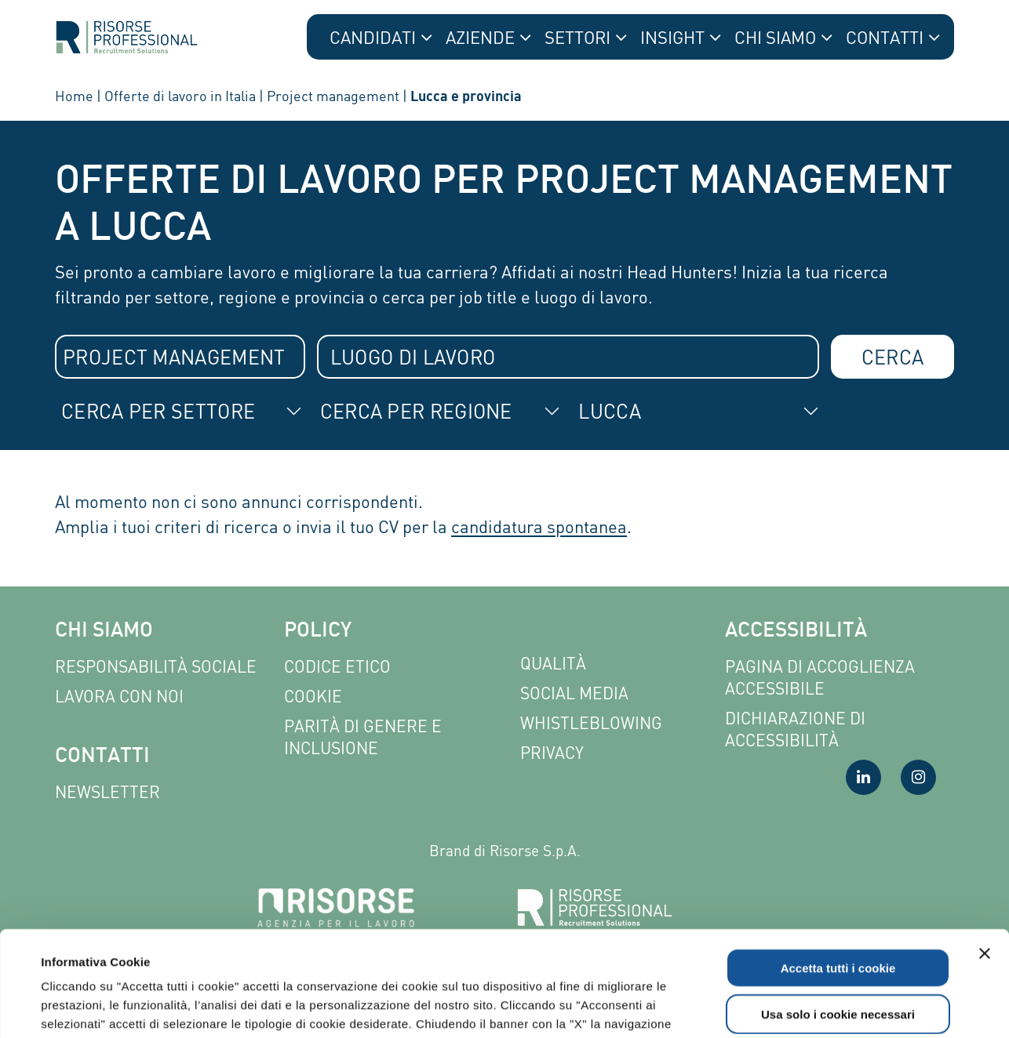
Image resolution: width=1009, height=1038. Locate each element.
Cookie (313, 696)
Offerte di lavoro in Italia (180, 95)
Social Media (574, 693)
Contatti (102, 757)
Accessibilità (796, 631)
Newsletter (107, 792)
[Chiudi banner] (984, 854)
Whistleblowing (591, 723)
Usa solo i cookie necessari (838, 915)
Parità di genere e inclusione (363, 737)
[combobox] (180, 357)
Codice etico (337, 667)
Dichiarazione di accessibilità (795, 729)
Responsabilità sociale (156, 667)
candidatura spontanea (539, 526)
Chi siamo (104, 631)
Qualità (553, 663)
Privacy (552, 753)
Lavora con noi (119, 696)
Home (74, 95)
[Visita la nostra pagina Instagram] (918, 777)
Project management (333, 95)
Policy (318, 631)
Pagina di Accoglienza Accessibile (820, 678)
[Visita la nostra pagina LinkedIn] (863, 777)
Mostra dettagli (668, 1007)
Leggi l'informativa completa (409, 943)
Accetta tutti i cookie (838, 869)
